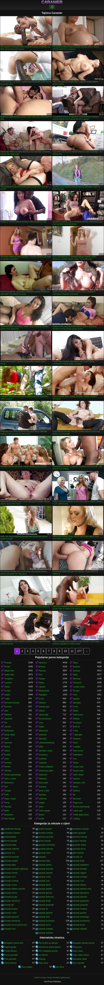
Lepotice (8, 683)
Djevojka (77, 703)
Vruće (75, 707)
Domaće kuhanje (11, 703)
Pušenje (7, 663)
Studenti (76, 739)
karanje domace (80, 897)
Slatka (7, 687)
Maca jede (43, 783)
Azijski (7, 695)
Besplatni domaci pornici (84, 943)
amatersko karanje (12, 829)
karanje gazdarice (81, 901)
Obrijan (42, 679)
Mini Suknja (9, 819)
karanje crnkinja (80, 877)
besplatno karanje (81, 829)
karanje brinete (10, 873)
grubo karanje (45, 841)
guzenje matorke (11, 849)
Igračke (76, 699)
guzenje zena (45, 853)
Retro (75, 743)
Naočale (42, 795)
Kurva (41, 699)
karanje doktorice (46, 897)
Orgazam (43, 763)
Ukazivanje (44, 715)
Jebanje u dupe (45, 751)
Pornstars (77, 723)
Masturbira (43, 731)
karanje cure (78, 881)
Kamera (76, 779)
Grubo (41, 819)
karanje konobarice (81, 921)
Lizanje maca (79, 687)
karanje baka (10, 865)
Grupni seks (78, 767)
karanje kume (45, 925)
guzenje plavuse (46, 849)
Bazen (41, 815)
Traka (75, 731)
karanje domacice (12, 901)
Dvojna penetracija (12, 775)
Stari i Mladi (78, 775)
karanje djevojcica (81, 893)
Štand (75, 711)
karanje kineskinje (12, 921)
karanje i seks (10, 913)
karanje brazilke (80, 869)
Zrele (6, 759)
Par (5, 723)
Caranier (52, 2)
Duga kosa (77, 803)
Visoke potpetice (46, 767)
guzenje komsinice (47, 845)
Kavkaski (43, 759)
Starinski (8, 743)
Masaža (7, 807)
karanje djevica (45, 893)
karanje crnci (10, 877)
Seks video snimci (81, 955)
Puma (6, 803)
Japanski (8, 719)
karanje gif (8, 905)
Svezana (43, 787)
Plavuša (42, 671)
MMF (6, 739)
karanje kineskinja (81, 917)
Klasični (76, 791)
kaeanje (42, 857)
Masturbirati (44, 691)
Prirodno (8, 707)
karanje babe (78, 861)
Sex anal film (78, 963)
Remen (7, 767)
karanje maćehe (46, 933)
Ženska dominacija (81, 807)
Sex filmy (60, 967)
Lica (75, 759)
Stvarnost (43, 775)
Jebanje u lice (79, 783)
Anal (75, 695)
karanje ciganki (79, 873)
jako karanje (78, 853)
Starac (76, 763)
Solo (6, 711)
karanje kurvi (10, 929)
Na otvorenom (45, 719)
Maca (75, 663)
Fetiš (6, 795)
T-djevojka (77, 735)
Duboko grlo (44, 707)
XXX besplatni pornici (48, 951)
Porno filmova (10, 963)
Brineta (42, 667)
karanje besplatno (81, 865)
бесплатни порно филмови (51, 947)
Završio (7, 727)
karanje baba (44, 861)
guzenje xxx (9, 853)
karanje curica (10, 885)
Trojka (7, 699)
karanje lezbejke (46, 929)
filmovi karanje (10, 841)
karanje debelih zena (82, 889)
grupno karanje (79, 841)
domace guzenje (46, 837)
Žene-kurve (78, 751)
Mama (41, 683)
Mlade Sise (9, 671)
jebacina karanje (11, 857)
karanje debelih (45, 889)
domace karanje (80, 837)
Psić (41, 675)
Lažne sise (77, 811)
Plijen (75, 675)
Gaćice (42, 711)
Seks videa (78, 951)
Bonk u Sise (44, 791)
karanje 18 (77, 857)
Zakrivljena (78, 755)
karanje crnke (45, 877)
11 (72, 651)
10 (65, 651)
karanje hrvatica (80, 909)
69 (74, 795)
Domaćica (43, 755)
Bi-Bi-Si (76, 727)
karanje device (10, 893)
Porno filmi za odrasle (48, 943)
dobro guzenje (79, 833)
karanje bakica (45, 865)
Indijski (42, 803)
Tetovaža (43, 739)
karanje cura (44, 881)
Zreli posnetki (10, 959)
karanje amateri (11, 861)
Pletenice (43, 779)
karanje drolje (45, 901)
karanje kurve (79, 925)
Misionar (76, 679)
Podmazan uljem (46, 771)
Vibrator (7, 771)
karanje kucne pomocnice (15, 925)
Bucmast (77, 799)
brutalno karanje (46, 833)
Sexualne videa (80, 959)
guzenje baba (10, 845)
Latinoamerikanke (46, 743)
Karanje (42, 959)
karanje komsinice (47, 921)
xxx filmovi (43, 955)
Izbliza (7, 751)
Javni (41, 807)
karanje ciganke (46, 873)
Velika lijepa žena (80, 815)
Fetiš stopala (44, 811)
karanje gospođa (80, 905)
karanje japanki (79, 913)
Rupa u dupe (10, 799)
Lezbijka (76, 747)
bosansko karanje (12, 833)
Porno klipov (26, 967)
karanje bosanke (46, 869)
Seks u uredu (10, 779)
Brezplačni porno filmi (13, 943)
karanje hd (43, 909)
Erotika (7, 755)
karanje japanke (46, 913)
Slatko (41, 727)
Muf (6, 787)
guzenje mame (79, 845)
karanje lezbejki (80, 929)
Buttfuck (76, 667)
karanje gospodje (46, 905)
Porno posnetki (11, 955)
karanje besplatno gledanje (16, 869)
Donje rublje (9, 735)
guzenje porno (79, 849)
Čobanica (77, 683)
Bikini (6, 811)
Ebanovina (9, 783)
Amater (7, 691)
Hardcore (43, 663)
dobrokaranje (10, 837)
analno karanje (45, 829)
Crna (41, 723)
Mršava (76, 719)
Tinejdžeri (8, 679)
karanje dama (45, 885)
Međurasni (9, 731)
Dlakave (42, 703)
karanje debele (79, 885)
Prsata (7, 667)
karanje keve (44, 917)
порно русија (10, 947)
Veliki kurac (78, 715)
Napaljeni (43, 695)
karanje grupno (11, 909)
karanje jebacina (11, 917)
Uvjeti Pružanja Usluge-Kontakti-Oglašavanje (52, 978)
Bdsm (75, 787)
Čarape (76, 691)
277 (79, 651)
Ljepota (42, 687)
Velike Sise (9, 675)
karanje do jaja (10, 897)
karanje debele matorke (14, 889)
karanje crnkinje (11, 881)
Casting (76, 819)
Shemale (43, 735)
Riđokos (7, 715)
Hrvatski (7, 763)
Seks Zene (43, 963)
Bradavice (8, 815)
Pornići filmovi (10, 951)
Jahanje (76, 671)
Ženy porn (77, 947)
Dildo (41, 747)
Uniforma (43, 799)
